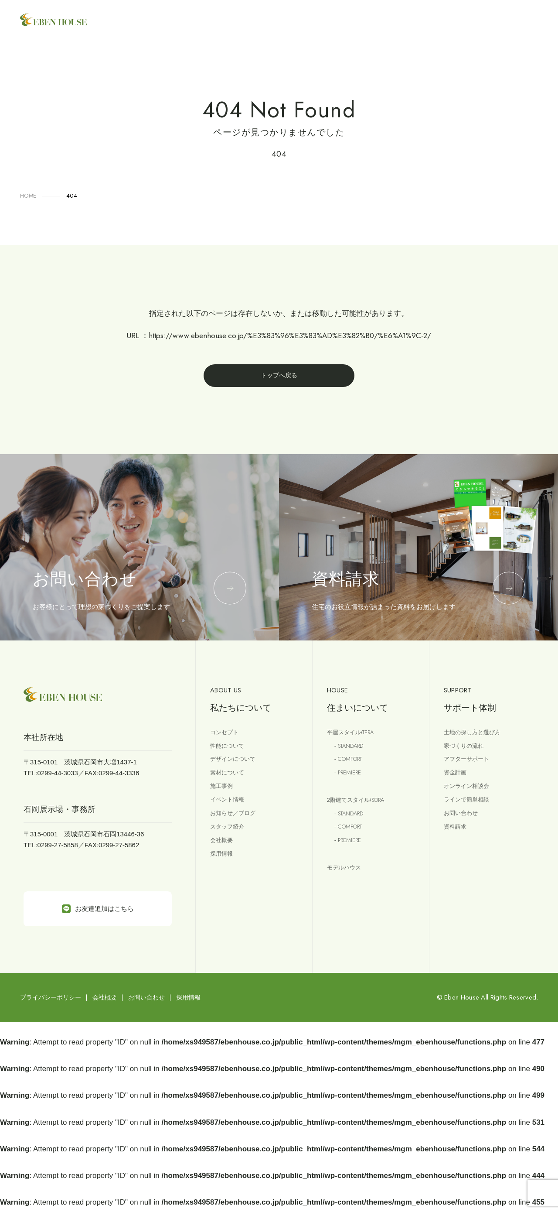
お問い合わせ (463, 825)
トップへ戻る (279, 376)
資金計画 (457, 780)
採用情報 (223, 870)
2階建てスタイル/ (361, 809)
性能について (229, 750)
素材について (229, 780)
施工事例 (223, 795)
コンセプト (226, 735)
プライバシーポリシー (50, 999)
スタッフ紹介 (229, 840)
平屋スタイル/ (354, 735)
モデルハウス (346, 883)
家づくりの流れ (467, 750)
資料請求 (457, 840)
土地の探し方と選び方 (476, 735)
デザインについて (236, 765)
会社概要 (223, 855)
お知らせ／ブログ (236, 825)
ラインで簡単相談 (470, 810)
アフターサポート (470, 765)
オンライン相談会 (470, 795)
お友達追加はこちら (98, 911)
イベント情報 (229, 810)
